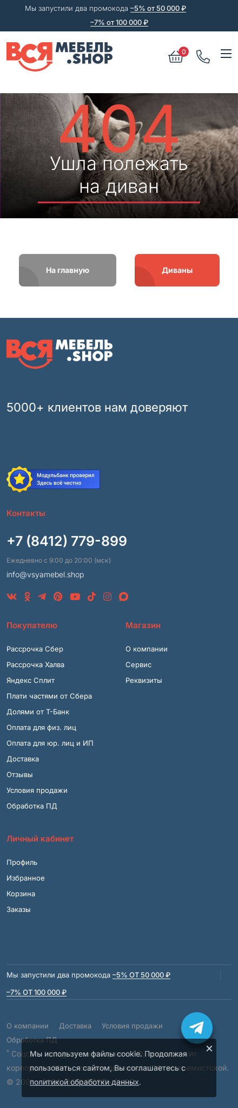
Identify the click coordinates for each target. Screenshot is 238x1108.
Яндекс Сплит (30, 680)
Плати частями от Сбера (49, 696)
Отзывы (19, 774)
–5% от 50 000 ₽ (158, 8)
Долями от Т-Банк (37, 711)
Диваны (177, 270)
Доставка (22, 758)
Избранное (25, 878)
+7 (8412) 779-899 (66, 541)
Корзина (20, 893)
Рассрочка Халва (35, 664)
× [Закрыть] (209, 1047)
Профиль (21, 862)
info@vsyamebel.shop (45, 574)
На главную (67, 270)
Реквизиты (143, 680)
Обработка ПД (31, 805)
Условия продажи (37, 790)
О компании (146, 648)
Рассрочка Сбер (34, 648)
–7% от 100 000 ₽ (119, 22)
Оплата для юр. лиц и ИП (50, 743)
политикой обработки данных (84, 1081)
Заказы (18, 909)
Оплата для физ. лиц (41, 727)
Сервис (138, 664)
